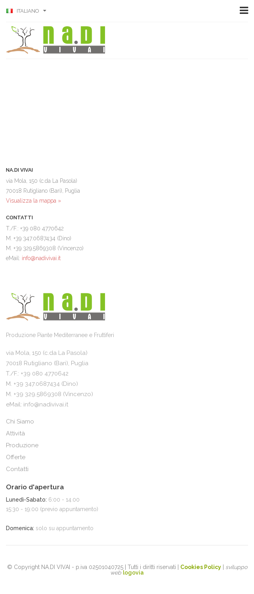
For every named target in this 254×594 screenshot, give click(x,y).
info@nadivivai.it (41, 258)
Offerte (15, 457)
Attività (15, 433)
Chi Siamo (20, 421)
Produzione (22, 445)
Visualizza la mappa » (33, 200)
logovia (133, 572)
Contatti (17, 469)
